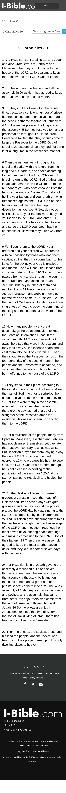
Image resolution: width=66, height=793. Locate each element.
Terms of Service (30, 741)
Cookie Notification (48, 741)
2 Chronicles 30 (11, 21)
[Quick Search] (16, 31)
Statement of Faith (39, 745)
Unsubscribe (24, 745)
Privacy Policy (15, 741)
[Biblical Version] (46, 31)
